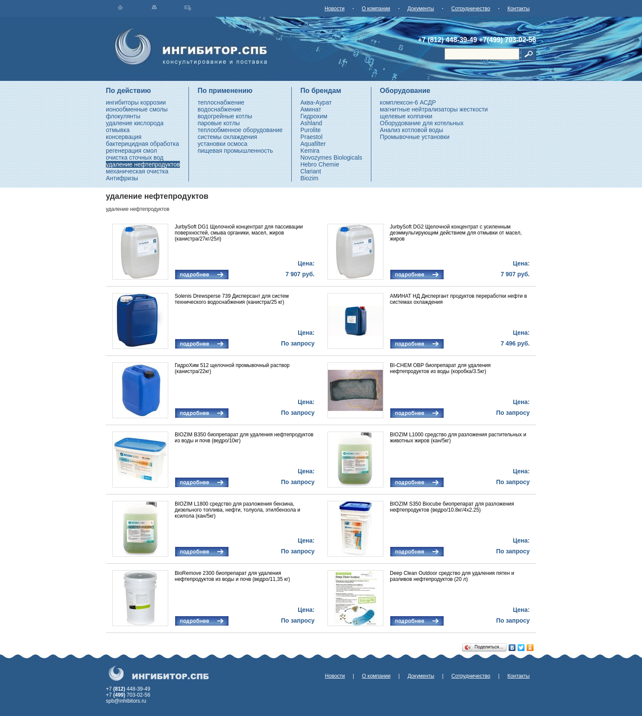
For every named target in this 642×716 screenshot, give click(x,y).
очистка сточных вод (135, 157)
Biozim (309, 178)
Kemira (309, 150)
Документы (420, 9)
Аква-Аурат (316, 102)
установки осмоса (222, 143)
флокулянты (123, 116)
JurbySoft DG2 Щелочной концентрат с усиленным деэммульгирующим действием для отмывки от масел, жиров (456, 233)
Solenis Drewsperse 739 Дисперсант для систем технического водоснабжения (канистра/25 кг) (232, 299)
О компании (376, 9)
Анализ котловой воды (411, 130)
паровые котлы (219, 123)
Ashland (311, 123)
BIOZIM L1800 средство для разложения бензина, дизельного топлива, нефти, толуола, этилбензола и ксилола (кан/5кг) (237, 510)
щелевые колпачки (406, 116)
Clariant (310, 171)
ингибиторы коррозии (136, 102)
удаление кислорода (135, 123)
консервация (124, 136)
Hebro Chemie (319, 164)
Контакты (518, 9)
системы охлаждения (227, 136)
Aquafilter (313, 143)
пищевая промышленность (235, 150)
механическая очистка (137, 171)
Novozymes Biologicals (331, 157)
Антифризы (122, 178)
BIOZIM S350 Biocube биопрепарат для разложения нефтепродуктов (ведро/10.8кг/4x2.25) (452, 507)
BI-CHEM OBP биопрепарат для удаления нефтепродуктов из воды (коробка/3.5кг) (440, 368)
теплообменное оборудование (240, 130)
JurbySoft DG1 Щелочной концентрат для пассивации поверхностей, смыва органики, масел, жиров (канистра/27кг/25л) (239, 233)
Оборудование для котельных (422, 123)
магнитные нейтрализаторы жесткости (434, 109)
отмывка (118, 130)
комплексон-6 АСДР (408, 102)
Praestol (311, 136)
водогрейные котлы (225, 116)
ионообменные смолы (137, 109)
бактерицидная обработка (142, 143)
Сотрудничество (470, 9)
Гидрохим (313, 116)
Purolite (310, 130)
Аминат (310, 109)
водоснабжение (219, 109)
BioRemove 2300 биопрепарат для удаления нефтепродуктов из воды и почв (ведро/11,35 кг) (232, 576)
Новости (334, 9)
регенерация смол (131, 150)
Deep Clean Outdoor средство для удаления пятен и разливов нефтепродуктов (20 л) (452, 576)
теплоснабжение (221, 102)
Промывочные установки (415, 136)
